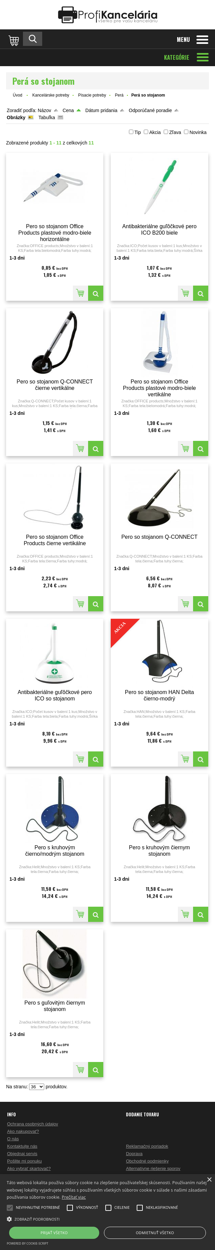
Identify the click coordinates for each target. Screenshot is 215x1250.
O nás (13, 1138)
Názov (44, 110)
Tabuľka (46, 117)
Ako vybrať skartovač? (29, 1168)
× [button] (209, 1179)
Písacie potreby (92, 95)
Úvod (17, 95)
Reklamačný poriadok (147, 1146)
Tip (137, 132)
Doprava (134, 1153)
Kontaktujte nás (22, 1146)
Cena (68, 110)
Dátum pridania (101, 110)
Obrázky (16, 117)
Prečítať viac (74, 1197)
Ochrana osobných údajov (32, 1123)
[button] (107, 1219)
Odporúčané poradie (150, 110)
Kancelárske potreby (50, 95)
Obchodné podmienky (147, 1161)
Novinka (198, 132)
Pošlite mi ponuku (24, 1161)
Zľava (175, 132)
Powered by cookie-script (27, 1243)
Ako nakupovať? (23, 1131)
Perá (119, 95)
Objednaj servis (22, 1153)
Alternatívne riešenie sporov (153, 1168)
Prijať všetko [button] (54, 1232)
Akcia (155, 132)
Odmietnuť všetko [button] (155, 1232)
